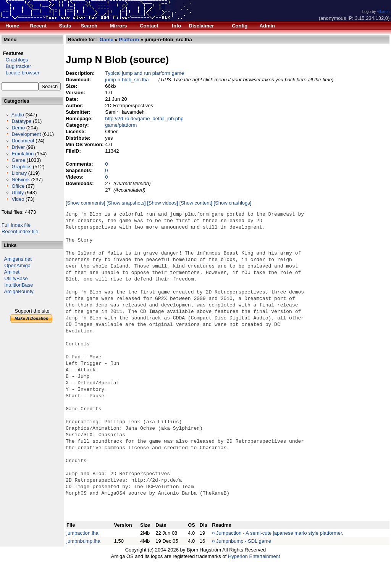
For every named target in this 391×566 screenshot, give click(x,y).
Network (20, 179)
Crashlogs (15, 60)
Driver (18, 147)
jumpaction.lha (82, 533)
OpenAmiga (17, 265)
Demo (18, 128)
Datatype (21, 121)
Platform (129, 39)
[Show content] (195, 203)
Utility (17, 192)
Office (17, 186)
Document (22, 141)
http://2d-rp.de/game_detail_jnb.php (144, 118)
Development (26, 134)
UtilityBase (15, 278)
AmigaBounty (19, 291)
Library (19, 173)
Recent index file (20, 231)
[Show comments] (85, 203)
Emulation (22, 153)
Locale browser (20, 73)
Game (18, 160)
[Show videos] (162, 203)
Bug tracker (16, 66)
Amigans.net (18, 259)
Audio (17, 115)
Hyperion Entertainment (254, 556)
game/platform (121, 125)
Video (17, 199)
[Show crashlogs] (232, 203)
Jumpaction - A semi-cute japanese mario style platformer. (279, 533)
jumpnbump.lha (83, 541)
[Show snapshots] (126, 203)
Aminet (11, 272)
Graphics (21, 166)
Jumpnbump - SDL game (243, 541)
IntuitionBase (18, 285)
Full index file (16, 225)
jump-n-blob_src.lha (127, 79)
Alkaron (382, 12)
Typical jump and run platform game (144, 73)
